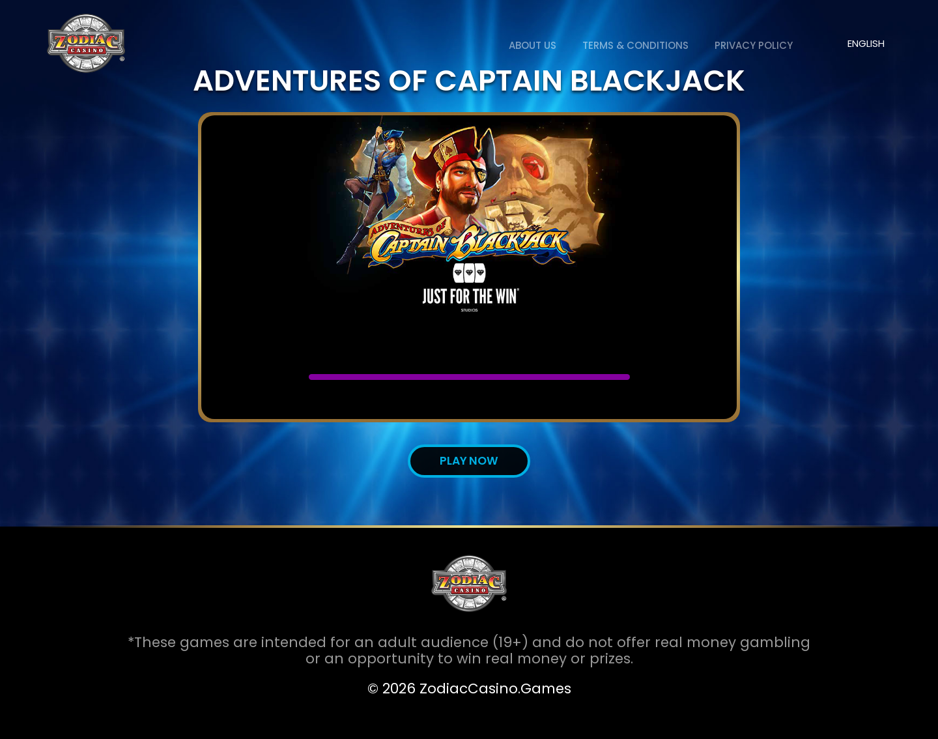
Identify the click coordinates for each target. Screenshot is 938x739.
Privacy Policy (754, 45)
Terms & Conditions (635, 45)
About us (532, 45)
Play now (469, 461)
